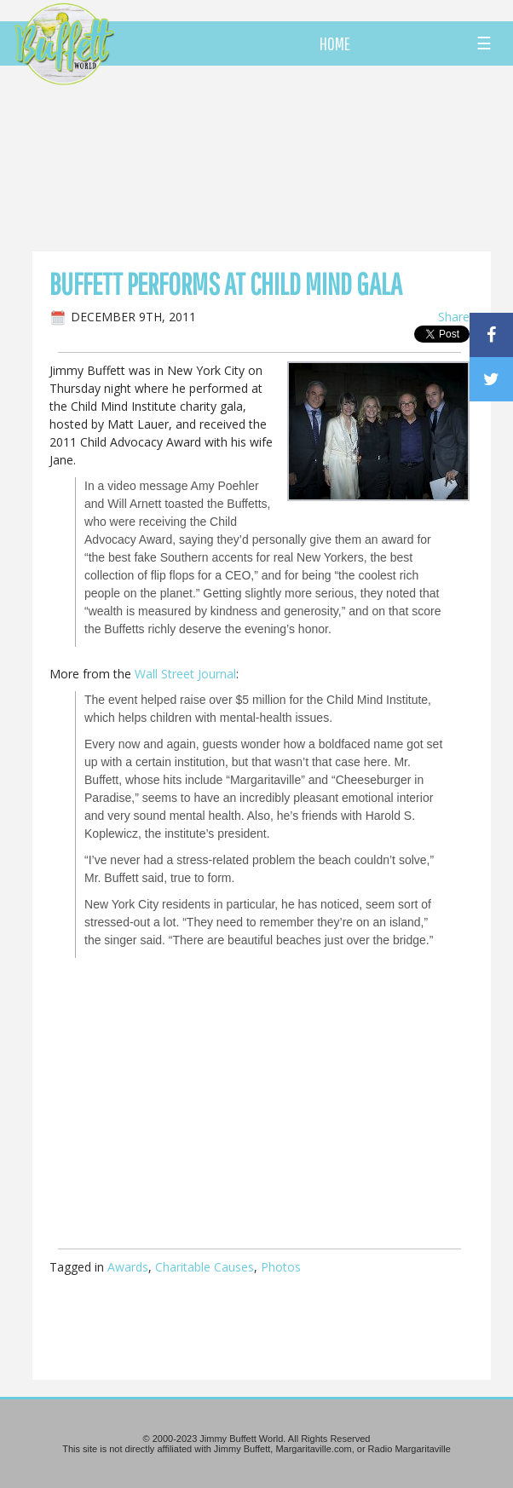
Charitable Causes (204, 1267)
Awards (127, 1267)
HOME (335, 43)
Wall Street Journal (185, 674)
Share (454, 317)
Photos (281, 1267)
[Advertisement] (291, 157)
